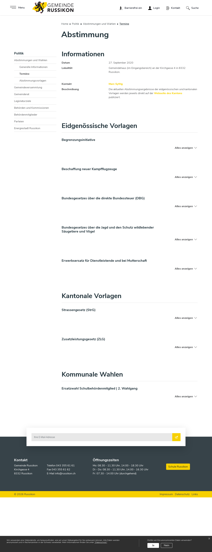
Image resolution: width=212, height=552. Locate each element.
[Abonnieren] (176, 492)
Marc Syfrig (116, 138)
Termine (27, 129)
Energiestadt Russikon (27, 183)
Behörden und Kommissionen (31, 162)
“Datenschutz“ (100, 542)
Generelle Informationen (33, 121)
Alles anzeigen (184, 202)
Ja (153, 545)
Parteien (19, 176)
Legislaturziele (22, 156)
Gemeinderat (21, 149)
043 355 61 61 (65, 520)
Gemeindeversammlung (28, 142)
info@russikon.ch (65, 528)
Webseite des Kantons (170, 148)
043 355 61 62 (61, 524)
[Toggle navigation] (17, 7)
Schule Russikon (178, 521)
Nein (166, 545)
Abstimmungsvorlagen (32, 135)
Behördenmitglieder (25, 169)
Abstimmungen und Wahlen (30, 115)
